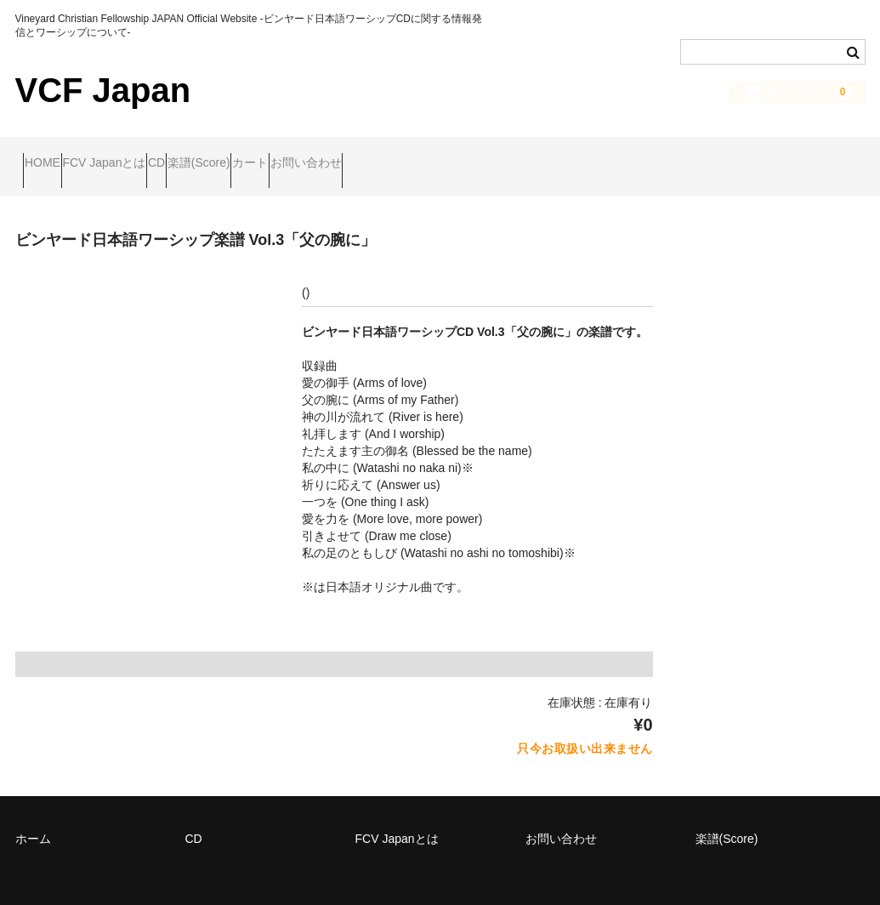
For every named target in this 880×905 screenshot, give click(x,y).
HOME (50, 155)
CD (229, 155)
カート (389, 155)
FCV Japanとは (144, 155)
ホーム (33, 815)
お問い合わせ (478, 155)
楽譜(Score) (305, 155)
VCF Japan (103, 90)
